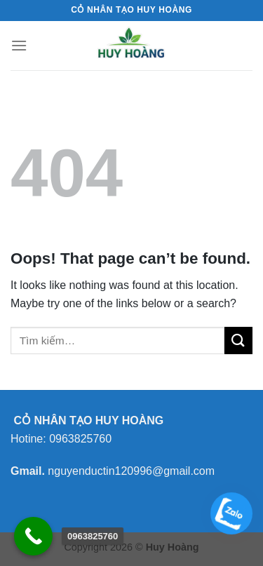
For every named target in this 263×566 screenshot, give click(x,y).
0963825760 (80, 439)
